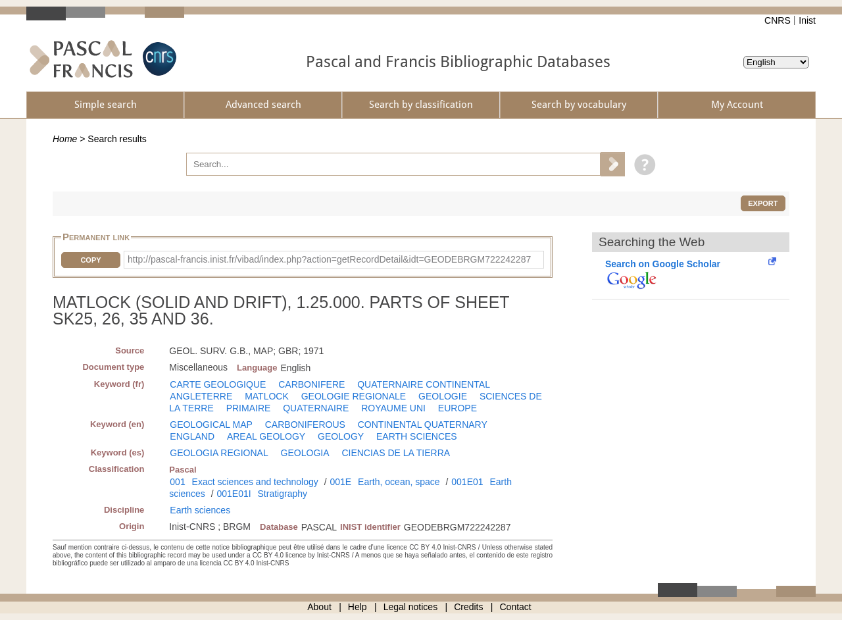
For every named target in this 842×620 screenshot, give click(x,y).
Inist (807, 20)
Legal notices (411, 607)
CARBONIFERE (311, 384)
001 (177, 482)
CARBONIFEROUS (305, 424)
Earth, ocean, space (399, 482)
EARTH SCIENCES (416, 436)
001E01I (233, 493)
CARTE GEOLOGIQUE (218, 384)
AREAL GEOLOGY (266, 436)
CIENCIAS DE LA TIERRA (395, 453)
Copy (90, 260)
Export (763, 203)
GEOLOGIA (305, 453)
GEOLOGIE (442, 396)
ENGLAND (192, 436)
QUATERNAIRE (316, 408)
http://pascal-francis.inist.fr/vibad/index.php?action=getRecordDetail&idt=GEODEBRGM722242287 (329, 259)
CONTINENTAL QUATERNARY (422, 424)
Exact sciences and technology (255, 482)
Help (357, 607)
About (319, 607)
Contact (516, 607)
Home (65, 139)
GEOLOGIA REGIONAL (219, 453)
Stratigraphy (282, 493)
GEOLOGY (341, 436)
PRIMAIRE (248, 408)
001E (340, 482)
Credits (468, 607)
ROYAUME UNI (393, 408)
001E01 (467, 482)
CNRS (777, 20)
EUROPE (457, 408)
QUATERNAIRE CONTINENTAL (423, 384)
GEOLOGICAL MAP (211, 424)
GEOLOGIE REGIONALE (354, 396)
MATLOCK (267, 396)
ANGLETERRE (201, 396)
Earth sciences (200, 510)
